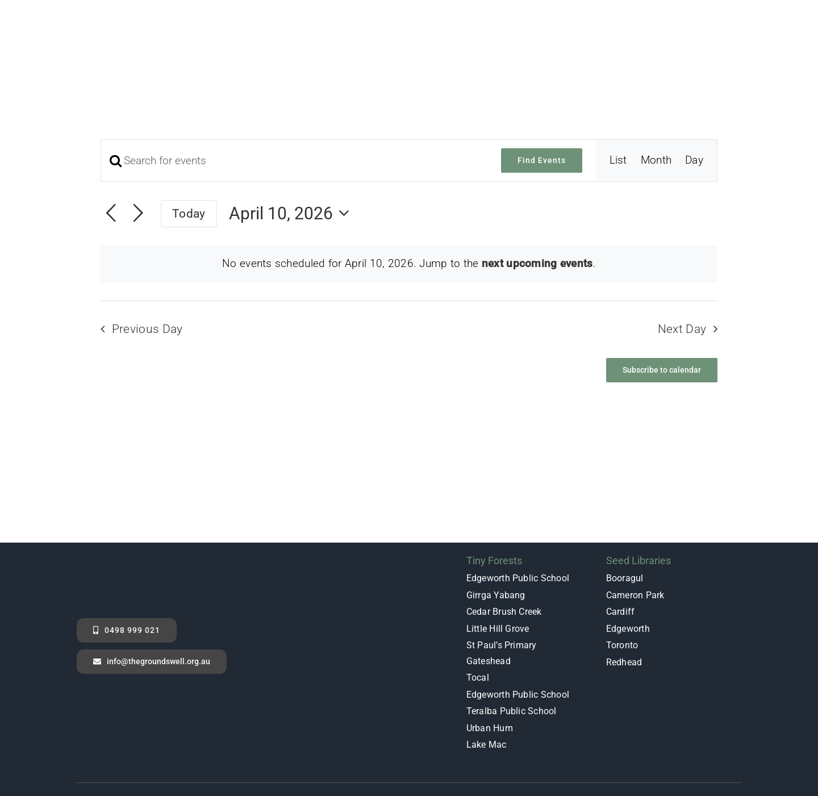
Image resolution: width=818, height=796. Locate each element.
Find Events (541, 102)
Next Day (682, 271)
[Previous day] (111, 156)
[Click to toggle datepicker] (292, 156)
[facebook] (667, 748)
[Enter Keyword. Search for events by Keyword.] (294, 103)
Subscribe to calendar (662, 312)
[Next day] (138, 156)
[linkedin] (735, 748)
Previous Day (147, 271)
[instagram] (712, 748)
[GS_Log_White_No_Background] (119, 502)
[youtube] (689, 748)
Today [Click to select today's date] (188, 156)
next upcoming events (537, 205)
